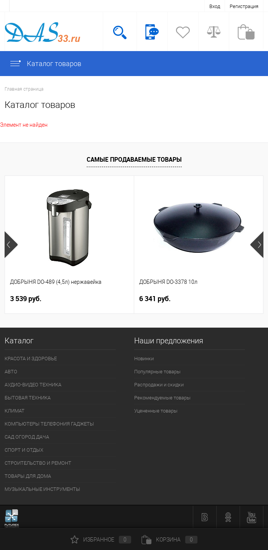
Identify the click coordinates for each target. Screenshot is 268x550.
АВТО (11, 371)
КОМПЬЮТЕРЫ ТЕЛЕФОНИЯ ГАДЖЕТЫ (49, 424)
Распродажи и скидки (159, 385)
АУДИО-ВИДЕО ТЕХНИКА (33, 385)
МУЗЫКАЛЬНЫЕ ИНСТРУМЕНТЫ (42, 489)
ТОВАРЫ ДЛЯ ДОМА (28, 476)
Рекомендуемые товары (162, 398)
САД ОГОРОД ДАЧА (27, 437)
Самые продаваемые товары (134, 159)
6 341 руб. (155, 299)
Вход (214, 6)
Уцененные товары (156, 411)
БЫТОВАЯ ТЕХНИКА (28, 398)
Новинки (144, 358)
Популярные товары (157, 371)
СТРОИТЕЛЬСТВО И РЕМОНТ (38, 463)
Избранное (101, 540)
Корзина (169, 540)
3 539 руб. (25, 299)
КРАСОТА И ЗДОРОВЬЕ (31, 358)
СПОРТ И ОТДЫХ (24, 450)
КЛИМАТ (15, 411)
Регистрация (244, 6)
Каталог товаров (45, 64)
